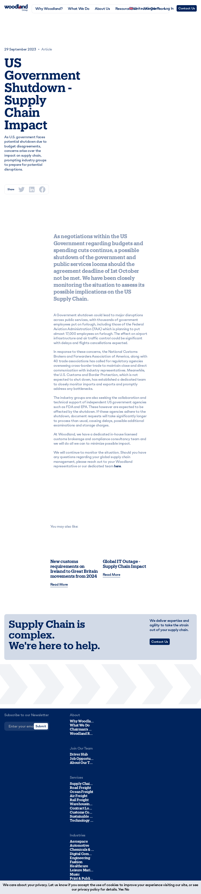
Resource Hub (126, 8)
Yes (121, 889)
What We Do (78, 8)
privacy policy (89, 889)
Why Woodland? (49, 8)
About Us (102, 8)
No (127, 889)
